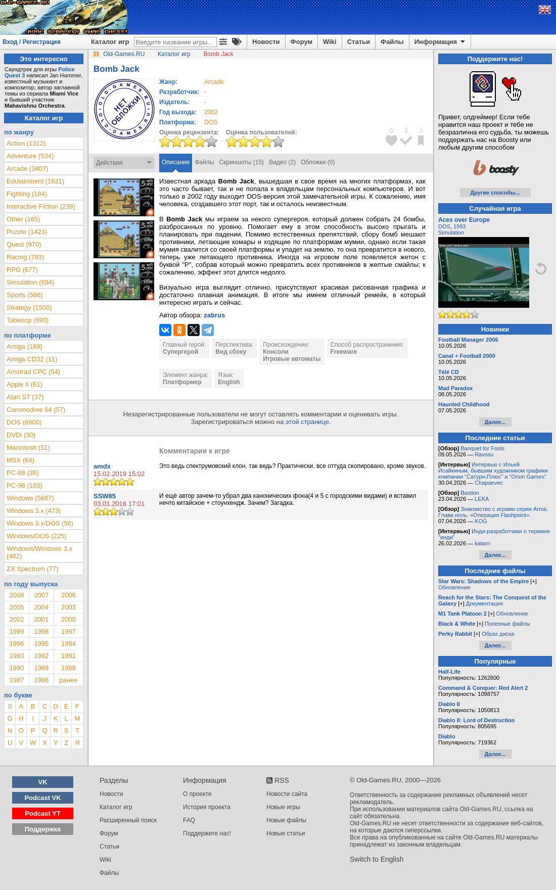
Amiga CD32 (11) (32, 359)
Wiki (330, 41)
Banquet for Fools (482, 448)
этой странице (307, 422)
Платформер (182, 382)
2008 (16, 595)
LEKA (482, 499)
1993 (16, 656)
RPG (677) (22, 269)
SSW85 (105, 496)
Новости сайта (286, 794)
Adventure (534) (30, 156)
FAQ (189, 820)
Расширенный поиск (128, 820)
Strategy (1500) (29, 307)
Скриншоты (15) (241, 162)
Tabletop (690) (28, 320)
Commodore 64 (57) (36, 409)
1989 (41, 668)
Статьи (358, 41)
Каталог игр (110, 41)
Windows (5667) (30, 498)
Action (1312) (26, 143)
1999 (16, 631)
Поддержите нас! (207, 833)
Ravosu (484, 454)
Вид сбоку (230, 351)
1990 (16, 668)
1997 (68, 631)
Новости (266, 41)
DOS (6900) (24, 422)
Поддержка (43, 829)
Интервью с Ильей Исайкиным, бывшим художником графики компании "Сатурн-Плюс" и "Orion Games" (493, 470)
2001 (41, 619)
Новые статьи (285, 833)
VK (43, 782)
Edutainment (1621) (35, 181)
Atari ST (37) (25, 397)
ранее (68, 680)
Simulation (451, 232)
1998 (41, 631)
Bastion (469, 493)
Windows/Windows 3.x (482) (39, 552)
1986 (41, 680)
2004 (41, 607)
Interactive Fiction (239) (41, 206)
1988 (68, 668)
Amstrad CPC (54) (33, 372)
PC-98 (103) (24, 485)
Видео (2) (282, 162)
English (229, 382)
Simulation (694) (31, 282)
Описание (176, 162)
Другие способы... (495, 193)
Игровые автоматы (291, 358)
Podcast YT (43, 813)
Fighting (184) (27, 194)
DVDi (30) (21, 435)
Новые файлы (286, 820)
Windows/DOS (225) (36, 536)
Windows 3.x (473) (34, 510)
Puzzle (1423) (27, 232)
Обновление (454, 587)
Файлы (392, 41)
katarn (482, 543)
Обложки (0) (318, 162)
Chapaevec (489, 483)
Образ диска (498, 634)
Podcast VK (42, 798)
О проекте (197, 794)
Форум (301, 41)
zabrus (214, 315)
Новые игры (283, 807)
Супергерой (180, 351)
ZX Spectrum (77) (33, 569)
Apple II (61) (24, 384)
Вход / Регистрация (32, 41)
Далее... (494, 422)
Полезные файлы (507, 624)
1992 (41, 656)
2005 (16, 607)
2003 (68, 607)
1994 (68, 643)
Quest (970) (24, 244)
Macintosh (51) (28, 447)
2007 (41, 595)
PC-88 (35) (23, 473)
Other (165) (23, 219)
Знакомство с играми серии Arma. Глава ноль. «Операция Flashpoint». (493, 512)
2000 (68, 619)
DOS (444, 226)
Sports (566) (25, 295)
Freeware (344, 351)
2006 (68, 595)
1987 (16, 680)
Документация (484, 603)
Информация (440, 42)
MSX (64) (20, 460)
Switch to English (377, 859)
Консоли (276, 351)
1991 (68, 656)
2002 (211, 112)
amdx (102, 466)
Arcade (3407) (27, 168)
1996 (16, 643)
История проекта (206, 807)
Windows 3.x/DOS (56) (40, 523)
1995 (41, 643)
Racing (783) (25, 257)
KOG (481, 521)
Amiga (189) (24, 346)
